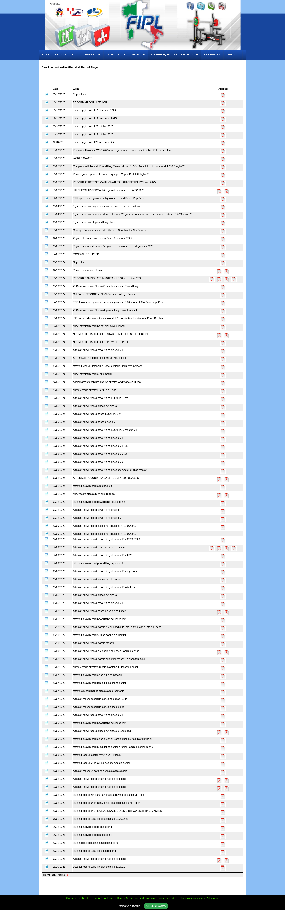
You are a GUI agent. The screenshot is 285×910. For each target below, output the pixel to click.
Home (45, 54)
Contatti (233, 54)
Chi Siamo (62, 54)
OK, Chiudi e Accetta (156, 906)
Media (136, 54)
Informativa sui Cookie (129, 906)
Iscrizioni (114, 54)
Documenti (87, 54)
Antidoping (212, 54)
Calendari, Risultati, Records (172, 54)
